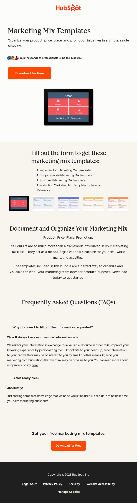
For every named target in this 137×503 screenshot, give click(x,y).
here (35, 365)
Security (74, 484)
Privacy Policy (52, 484)
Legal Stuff (29, 484)
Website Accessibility (101, 484)
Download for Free (29, 73)
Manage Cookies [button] (68, 492)
